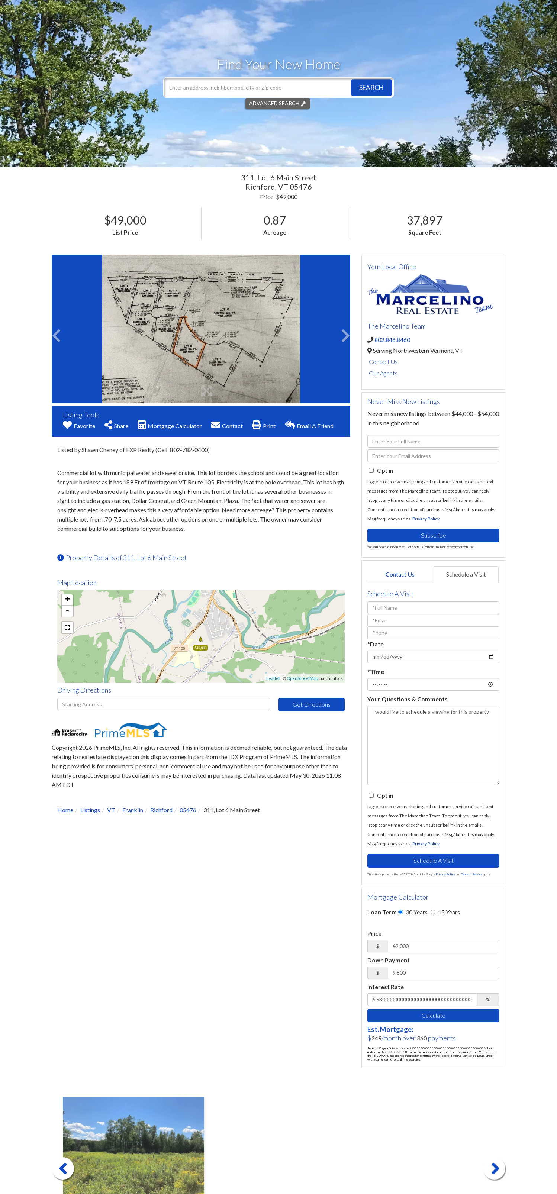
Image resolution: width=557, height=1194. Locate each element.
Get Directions (312, 704)
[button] (371, 87)
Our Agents (383, 373)
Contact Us (383, 361)
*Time (375, 671)
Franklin (132, 809)
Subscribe (433, 535)
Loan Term (382, 912)
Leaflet (273, 678)
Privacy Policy (425, 519)
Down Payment (388, 960)
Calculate (433, 1015)
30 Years (413, 912)
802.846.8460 (392, 339)
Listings (90, 809)
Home (65, 809)
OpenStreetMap (302, 678)
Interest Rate (385, 986)
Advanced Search (274, 103)
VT (111, 809)
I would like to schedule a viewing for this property (433, 745)
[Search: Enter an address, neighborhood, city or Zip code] (278, 87)
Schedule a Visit (466, 574)
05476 (188, 809)
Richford (161, 809)
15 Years (445, 912)
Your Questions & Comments (407, 699)
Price (374, 933)
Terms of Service (471, 874)
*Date (375, 644)
